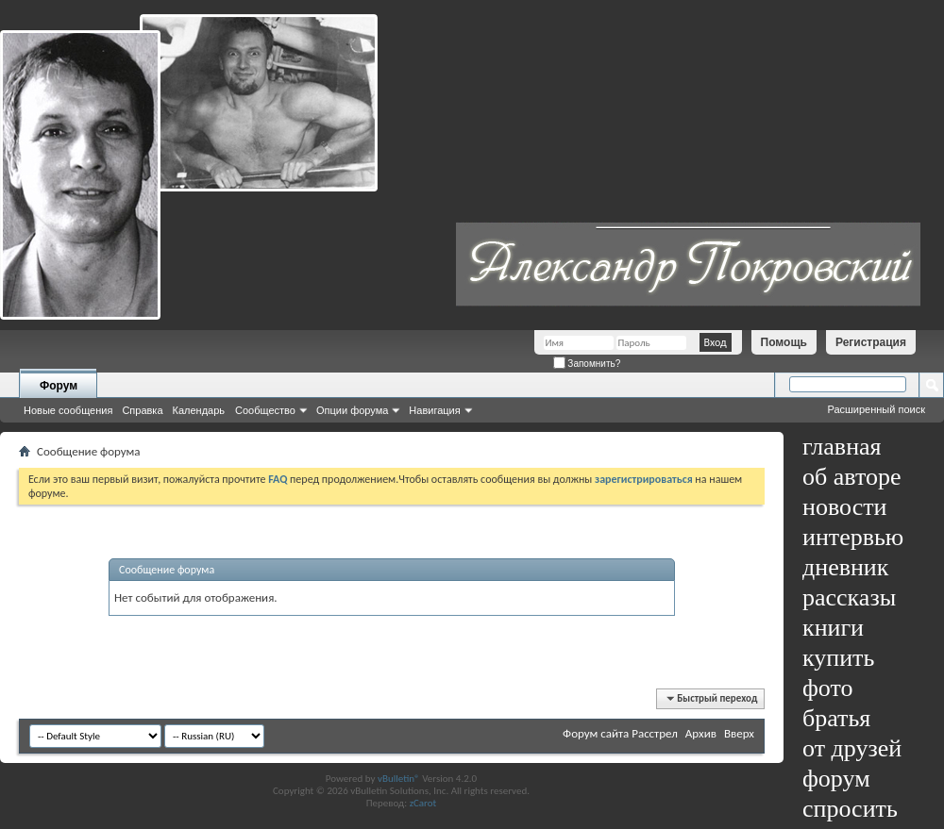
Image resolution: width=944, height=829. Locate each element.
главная (842, 446)
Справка (142, 410)
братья (836, 718)
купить (838, 657)
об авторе (851, 476)
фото (827, 688)
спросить (850, 808)
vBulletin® (399, 778)
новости (844, 507)
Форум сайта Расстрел (620, 733)
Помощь (784, 342)
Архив (700, 733)
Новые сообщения (68, 410)
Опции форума (352, 410)
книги (833, 627)
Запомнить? (587, 363)
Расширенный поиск (876, 409)
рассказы (849, 597)
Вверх (739, 733)
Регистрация (870, 342)
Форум (58, 385)
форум (836, 778)
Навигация (434, 410)
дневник (845, 567)
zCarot (423, 803)
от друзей (852, 748)
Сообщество (265, 410)
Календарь (199, 410)
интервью (852, 537)
